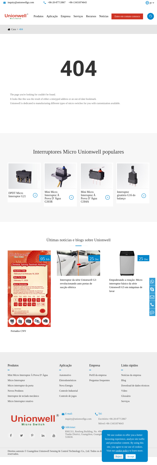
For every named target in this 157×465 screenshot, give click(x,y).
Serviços (78, 16)
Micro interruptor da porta (20, 393)
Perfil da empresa (97, 383)
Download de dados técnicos (135, 393)
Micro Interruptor (16, 388)
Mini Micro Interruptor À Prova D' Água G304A (89, 196)
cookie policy (122, 450)
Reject (118, 456)
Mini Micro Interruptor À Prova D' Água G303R (53, 196)
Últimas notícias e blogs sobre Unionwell (78, 243)
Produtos (38, 16)
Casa (13, 29)
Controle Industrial (68, 398)
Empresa (65, 16)
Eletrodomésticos (67, 388)
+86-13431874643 (78, 2)
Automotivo (65, 383)
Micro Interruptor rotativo (20, 409)
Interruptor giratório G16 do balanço (126, 195)
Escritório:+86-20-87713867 (112, 427)
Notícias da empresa (131, 383)
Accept (130, 456)
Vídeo (124, 398)
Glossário (125, 404)
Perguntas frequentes (99, 388)
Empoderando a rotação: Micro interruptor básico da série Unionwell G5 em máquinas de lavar (126, 294)
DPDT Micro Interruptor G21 (17, 193)
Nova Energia (66, 393)
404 (21, 29)
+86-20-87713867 (57, 2)
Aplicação (52, 16)
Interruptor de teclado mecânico (23, 404)
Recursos (91, 16)
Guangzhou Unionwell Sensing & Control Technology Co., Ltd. (58, 459)
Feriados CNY (20, 338)
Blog (123, 388)
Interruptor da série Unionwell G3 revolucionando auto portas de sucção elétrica (76, 294)
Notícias (103, 16)
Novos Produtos (15, 398)
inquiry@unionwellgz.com (21, 2)
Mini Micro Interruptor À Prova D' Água (28, 383)
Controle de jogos (68, 404)
